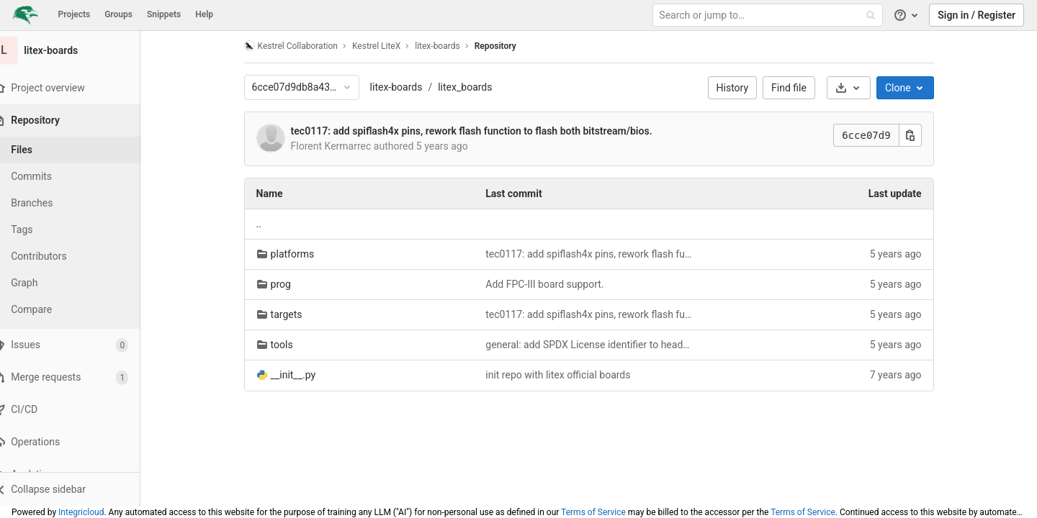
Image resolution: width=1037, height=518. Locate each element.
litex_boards (474, 87)
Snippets (164, 14)
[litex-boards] (79, 50)
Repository (504, 46)
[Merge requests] (79, 377)
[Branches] (79, 203)
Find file (798, 88)
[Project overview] (79, 88)
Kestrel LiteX (385, 46)
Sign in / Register (976, 15)
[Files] (79, 150)
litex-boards (405, 87)
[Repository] (80, 120)
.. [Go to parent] (267, 224)
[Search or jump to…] (769, 15)
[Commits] (79, 176)
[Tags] (79, 230)
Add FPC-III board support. (554, 284)
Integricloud (81, 512)
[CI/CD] (79, 410)
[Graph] (79, 283)
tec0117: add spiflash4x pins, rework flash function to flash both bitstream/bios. (480, 131)
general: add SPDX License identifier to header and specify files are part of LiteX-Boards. (598, 344)
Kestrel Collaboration (299, 45)
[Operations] (79, 442)
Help (204, 14)
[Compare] (79, 309)
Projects (74, 14)
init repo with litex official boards (567, 375)
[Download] (857, 87)
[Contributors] (79, 256)
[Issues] (79, 345)
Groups (118, 14)
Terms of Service (593, 512)
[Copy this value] (918, 135)
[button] (79, 489)
